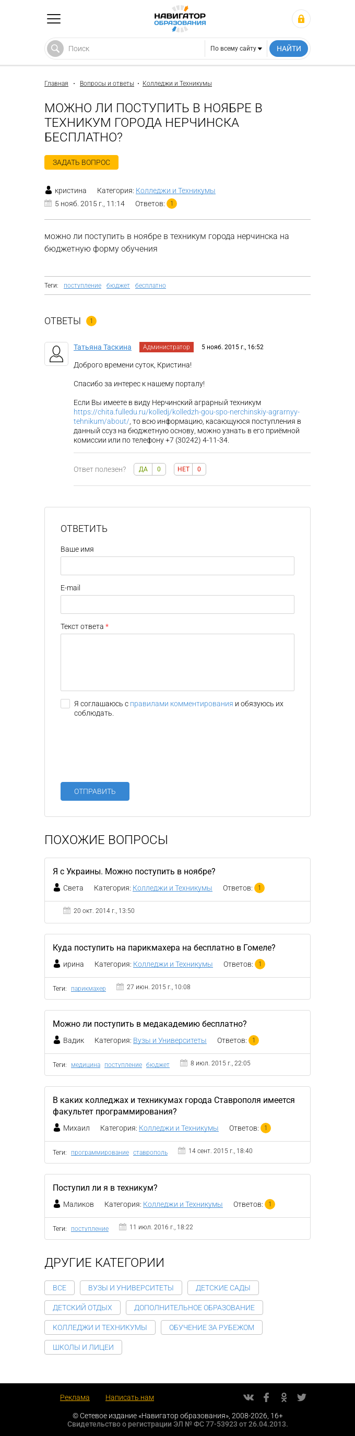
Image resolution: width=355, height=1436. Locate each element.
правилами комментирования (181, 703)
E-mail (70, 588)
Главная (56, 83)
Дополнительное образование (194, 1307)
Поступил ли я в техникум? (105, 1188)
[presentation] (140, 753)
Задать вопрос (81, 162)
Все (59, 1288)
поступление (82, 285)
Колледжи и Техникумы (177, 83)
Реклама (75, 1397)
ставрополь (150, 1152)
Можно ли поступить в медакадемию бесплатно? (150, 1024)
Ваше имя (77, 549)
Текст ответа (82, 626)
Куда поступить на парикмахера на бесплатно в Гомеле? (164, 948)
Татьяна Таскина (103, 347)
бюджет (118, 285)
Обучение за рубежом (211, 1327)
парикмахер (88, 988)
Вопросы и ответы (107, 83)
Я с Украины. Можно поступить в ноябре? (134, 871)
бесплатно (150, 285)
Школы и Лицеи (83, 1347)
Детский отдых (82, 1307)
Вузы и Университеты (170, 1040)
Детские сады (223, 1288)
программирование (100, 1152)
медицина (85, 1065)
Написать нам (129, 1397)
